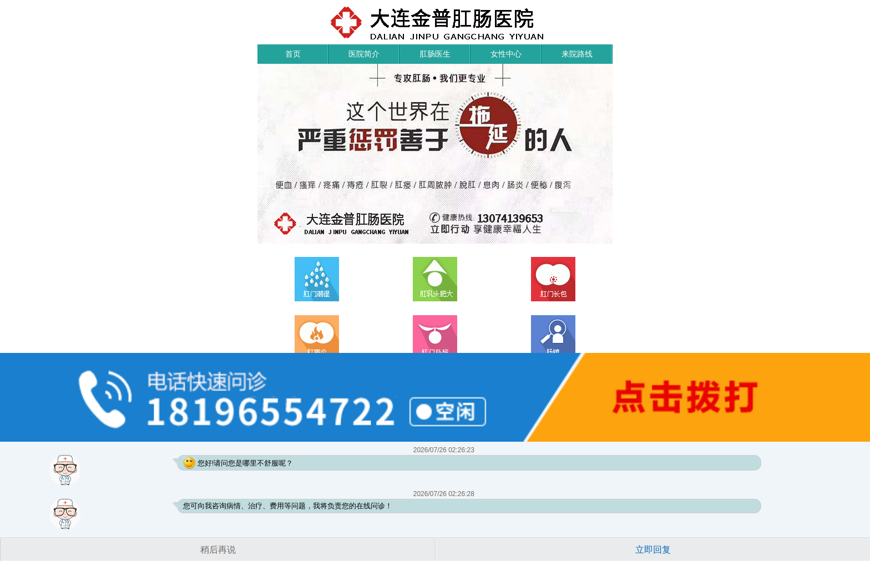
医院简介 (364, 53)
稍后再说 (218, 549)
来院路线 (577, 53)
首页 (293, 53)
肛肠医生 (435, 53)
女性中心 (506, 53)
